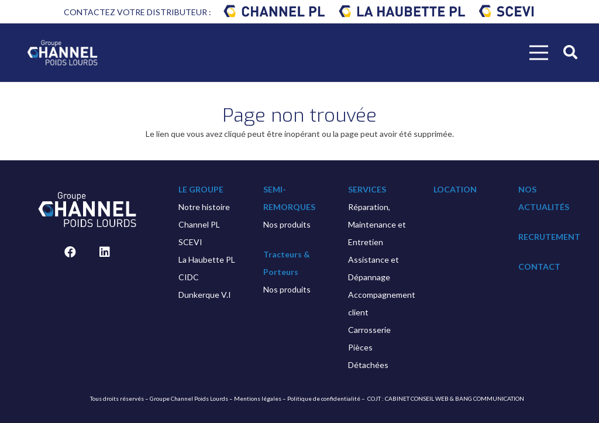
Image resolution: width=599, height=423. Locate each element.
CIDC (188, 277)
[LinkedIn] (104, 252)
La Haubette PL (206, 259)
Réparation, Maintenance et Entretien (377, 224)
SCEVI (190, 242)
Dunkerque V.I (204, 295)
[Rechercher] (570, 52)
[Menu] (539, 52)
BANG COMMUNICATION (489, 398)
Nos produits (287, 224)
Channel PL (199, 224)
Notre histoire (204, 207)
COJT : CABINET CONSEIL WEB (408, 398)
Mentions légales (257, 398)
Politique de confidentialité (323, 398)
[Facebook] (70, 252)
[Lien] (274, 11)
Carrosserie (369, 330)
